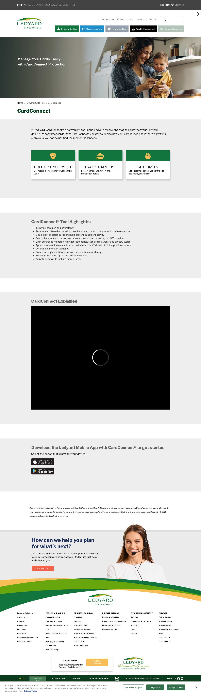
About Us (120, 19)
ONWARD (172, 5)
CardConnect (164, 641)
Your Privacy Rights (38, 679)
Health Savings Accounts (56, 633)
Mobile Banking (165, 621)
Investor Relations (106, 19)
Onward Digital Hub (171, 29)
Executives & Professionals (114, 621)
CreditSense (164, 637)
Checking (78, 617)
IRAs (47, 637)
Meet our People (53, 650)
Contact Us (151, 19)
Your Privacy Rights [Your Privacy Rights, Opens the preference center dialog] (133, 689)
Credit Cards (51, 645)
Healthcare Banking (82, 629)
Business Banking (92, 29)
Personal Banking (67, 29)
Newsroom (22, 625)
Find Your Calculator (97, 662)
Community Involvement (27, 637)
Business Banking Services (85, 637)
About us (21, 617)
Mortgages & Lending (55, 641)
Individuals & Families (111, 625)
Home (20, 103)
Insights (134, 633)
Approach (135, 625)
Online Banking (165, 617)
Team (133, 629)
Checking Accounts (54, 621)
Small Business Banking (84, 633)
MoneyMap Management (169, 629)
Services (134, 617)
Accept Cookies (176, 689)
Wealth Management (143, 29)
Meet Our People (81, 645)
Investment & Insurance (141, 621)
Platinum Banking (53, 617)
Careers (130, 19)
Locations (140, 19)
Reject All (155, 689)
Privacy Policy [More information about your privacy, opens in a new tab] (30, 692)
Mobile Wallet (165, 625)
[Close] (196, 689)
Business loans (80, 625)
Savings (77, 621)
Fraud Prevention (24, 641)
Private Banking (117, 29)
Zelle (161, 633)
